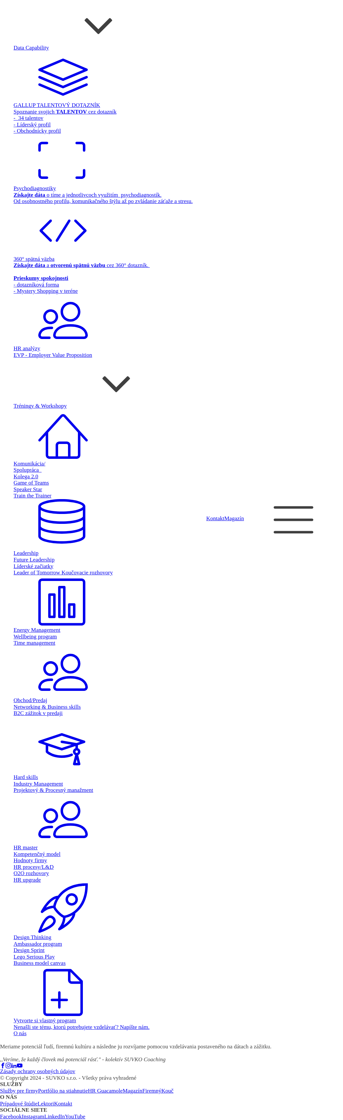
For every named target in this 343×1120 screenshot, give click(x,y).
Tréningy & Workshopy (40, 406)
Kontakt (215, 518)
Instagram (33, 1116)
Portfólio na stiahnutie (63, 1091)
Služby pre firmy (19, 1091)
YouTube (75, 1116)
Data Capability (31, 48)
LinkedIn (54, 1116)
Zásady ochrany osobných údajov (37, 1071)
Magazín (234, 518)
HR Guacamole (105, 1091)
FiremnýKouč (157, 1091)
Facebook (11, 1116)
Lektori (46, 1104)
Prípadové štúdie (19, 1104)
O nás (20, 1033)
